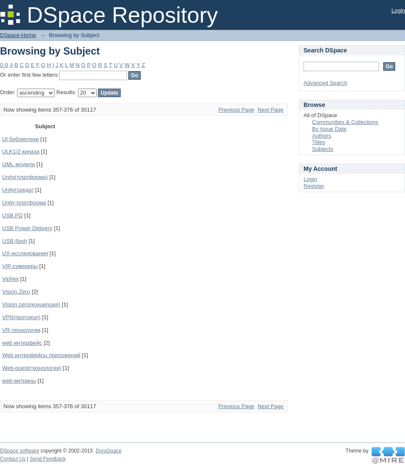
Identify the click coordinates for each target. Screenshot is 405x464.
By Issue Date (329, 129)
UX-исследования (25, 253)
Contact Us (13, 459)
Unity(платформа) (25, 177)
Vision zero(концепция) (31, 304)
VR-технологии (21, 330)
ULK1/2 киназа (20, 151)
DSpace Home (18, 35)
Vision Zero (16, 291)
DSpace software (19, 451)
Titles (318, 142)
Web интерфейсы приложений (41, 355)
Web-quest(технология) (31, 368)
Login (398, 10)
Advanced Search (325, 83)
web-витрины (19, 381)
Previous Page (236, 110)
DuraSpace (108, 451)
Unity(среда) (18, 190)
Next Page (270, 110)
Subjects (322, 149)
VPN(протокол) (21, 317)
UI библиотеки (20, 139)
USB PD (12, 215)
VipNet (10, 279)
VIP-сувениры (20, 266)
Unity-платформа (24, 202)
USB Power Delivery (27, 228)
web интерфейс (22, 343)
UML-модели (18, 164)
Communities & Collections (345, 122)
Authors (321, 136)
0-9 (4, 65)
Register (314, 186)
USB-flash (14, 241)
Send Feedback (48, 459)
